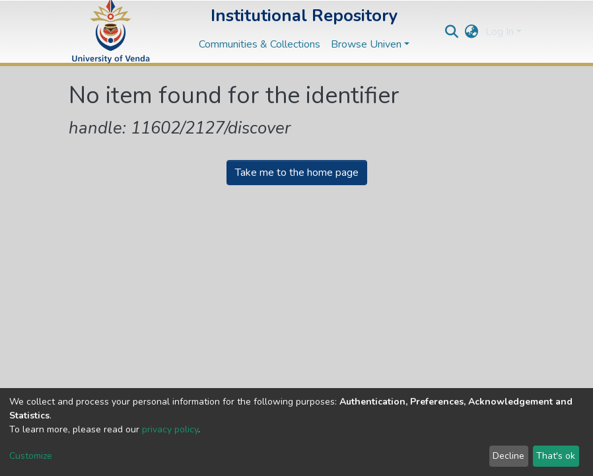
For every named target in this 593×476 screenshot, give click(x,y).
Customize (30, 456)
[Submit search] (452, 31)
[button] (472, 32)
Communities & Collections (259, 44)
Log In (499, 31)
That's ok (555, 456)
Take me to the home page (297, 172)
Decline (508, 456)
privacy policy (170, 429)
